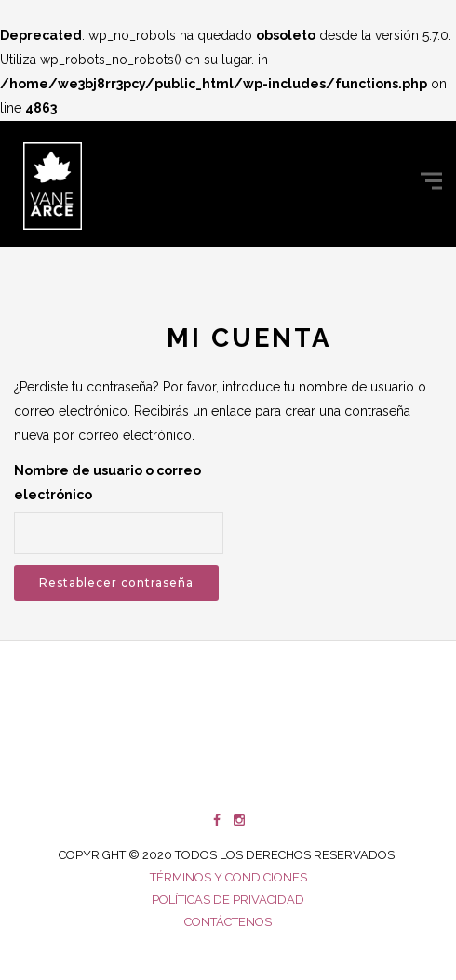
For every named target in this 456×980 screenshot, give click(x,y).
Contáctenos (228, 922)
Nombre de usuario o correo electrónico (107, 482)
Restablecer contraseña (116, 582)
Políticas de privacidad (228, 900)
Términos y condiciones (228, 877)
